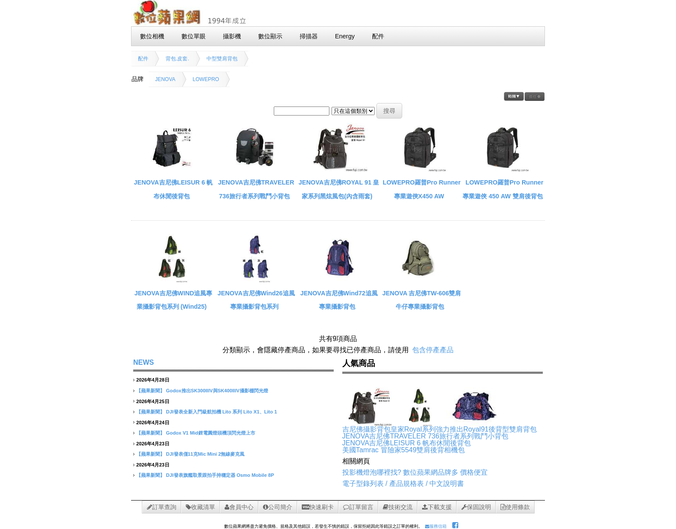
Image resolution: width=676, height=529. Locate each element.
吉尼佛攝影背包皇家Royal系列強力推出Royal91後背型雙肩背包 (439, 429)
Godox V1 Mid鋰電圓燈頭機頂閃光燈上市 (210, 432)
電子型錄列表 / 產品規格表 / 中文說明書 (403, 483)
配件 (143, 59)
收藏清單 (200, 507)
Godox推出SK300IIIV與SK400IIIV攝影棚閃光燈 (217, 390)
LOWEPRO (206, 79)
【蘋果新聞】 (150, 390)
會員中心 (239, 507)
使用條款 (515, 507)
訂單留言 (358, 507)
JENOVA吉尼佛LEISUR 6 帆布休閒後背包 (406, 443)
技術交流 (398, 507)
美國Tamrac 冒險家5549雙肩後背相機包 (403, 450)
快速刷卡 (318, 507)
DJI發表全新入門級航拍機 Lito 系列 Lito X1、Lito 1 (221, 411)
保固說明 (476, 507)
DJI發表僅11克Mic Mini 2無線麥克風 (205, 454)
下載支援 (437, 507)
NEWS (143, 362)
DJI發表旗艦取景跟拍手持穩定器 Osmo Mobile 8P (220, 475)
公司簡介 (277, 507)
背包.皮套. (177, 59)
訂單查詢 (161, 507)
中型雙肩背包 (222, 59)
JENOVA (165, 79)
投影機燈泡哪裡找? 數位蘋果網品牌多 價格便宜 (415, 472)
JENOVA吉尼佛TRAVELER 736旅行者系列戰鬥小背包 (425, 436)
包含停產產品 (433, 350)
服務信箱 (436, 526)
